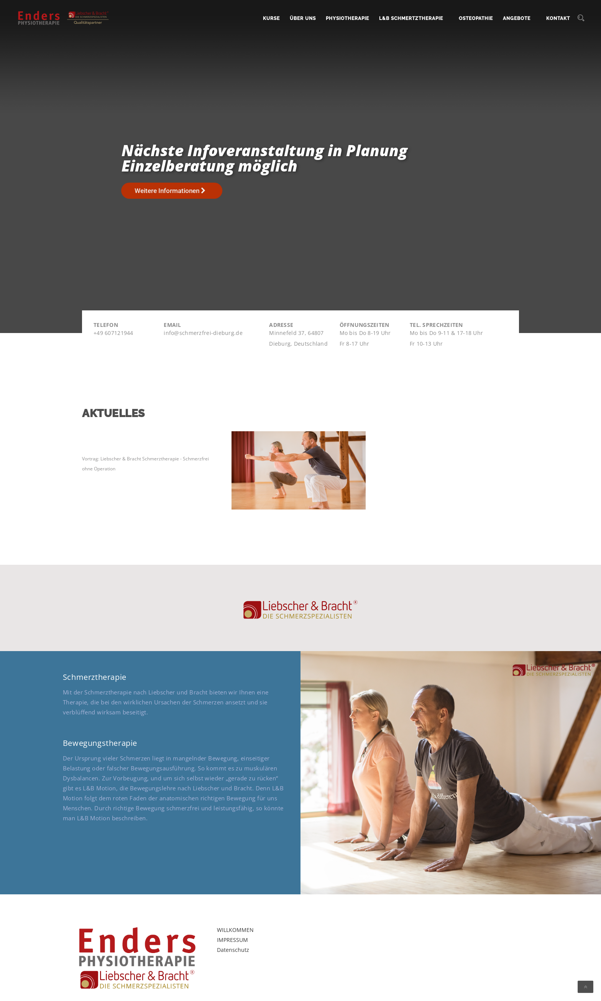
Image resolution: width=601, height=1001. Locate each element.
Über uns (303, 18)
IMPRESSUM (232, 939)
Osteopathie (476, 18)
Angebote (516, 18)
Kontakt (558, 18)
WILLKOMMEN (235, 929)
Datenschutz (233, 949)
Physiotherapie (347, 18)
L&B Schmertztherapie (411, 18)
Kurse (271, 18)
